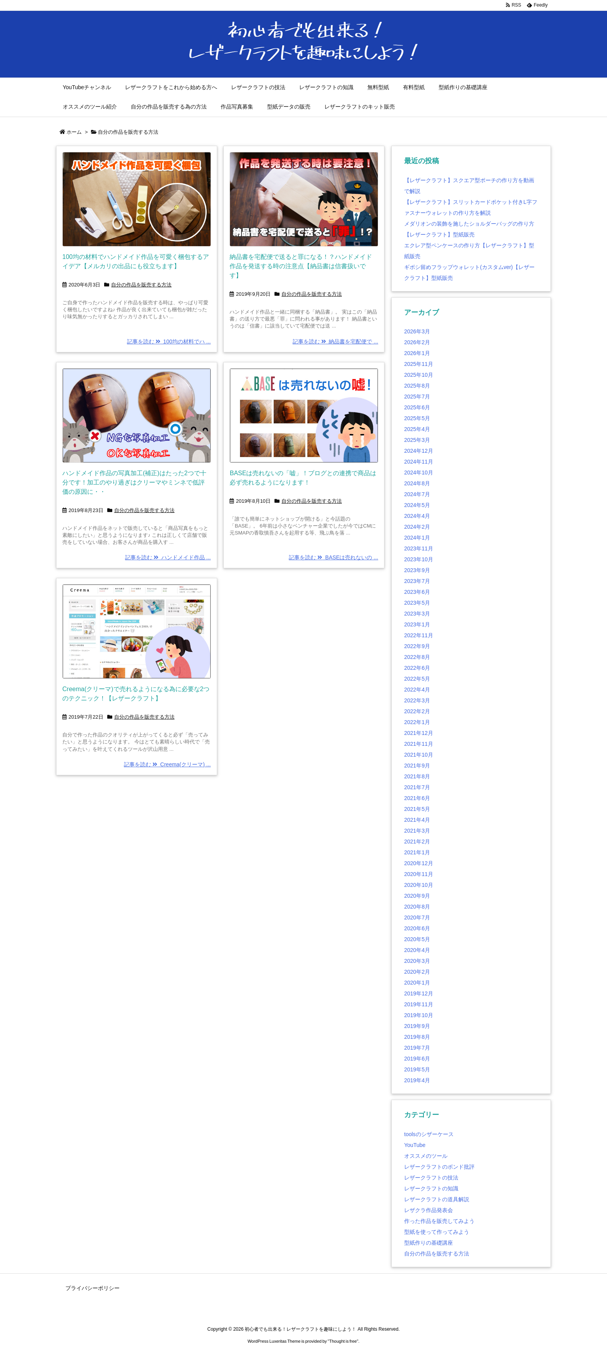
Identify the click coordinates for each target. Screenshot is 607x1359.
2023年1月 (417, 624)
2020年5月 (417, 939)
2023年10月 (418, 559)
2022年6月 (417, 668)
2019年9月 (417, 1026)
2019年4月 (417, 1080)
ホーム (74, 132)
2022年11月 (418, 635)
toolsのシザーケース (429, 1134)
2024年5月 (417, 505)
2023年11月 (418, 548)
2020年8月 (417, 907)
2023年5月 (417, 603)
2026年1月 (417, 353)
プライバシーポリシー (92, 1288)
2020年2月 (417, 972)
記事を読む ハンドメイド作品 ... (168, 557)
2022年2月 (417, 711)
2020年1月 (417, 983)
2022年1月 (417, 722)
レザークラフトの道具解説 (436, 1199)
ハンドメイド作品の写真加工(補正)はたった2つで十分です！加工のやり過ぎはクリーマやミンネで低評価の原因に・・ (134, 482)
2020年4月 (417, 950)
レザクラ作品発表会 (428, 1210)
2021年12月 (418, 733)
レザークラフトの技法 (431, 1177)
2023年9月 (417, 570)
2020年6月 (417, 928)
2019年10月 (418, 1015)
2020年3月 (417, 961)
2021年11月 (418, 744)
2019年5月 (417, 1069)
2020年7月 (417, 917)
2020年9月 (417, 896)
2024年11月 (418, 462)
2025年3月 (417, 440)
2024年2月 (417, 527)
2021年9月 (417, 765)
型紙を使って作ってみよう (436, 1232)
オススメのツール (426, 1156)
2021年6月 (417, 798)
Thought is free (343, 1341)
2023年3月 (417, 614)
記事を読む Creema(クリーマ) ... (167, 764)
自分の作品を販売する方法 (141, 285)
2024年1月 (417, 538)
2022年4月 (417, 689)
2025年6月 (417, 407)
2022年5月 (417, 679)
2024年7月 (417, 494)
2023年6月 (417, 592)
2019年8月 (417, 1037)
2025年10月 (418, 375)
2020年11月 (418, 874)
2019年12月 (418, 993)
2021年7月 (417, 787)
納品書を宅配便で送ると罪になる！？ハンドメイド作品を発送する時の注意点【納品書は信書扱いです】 (301, 266)
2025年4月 (417, 429)
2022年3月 (417, 700)
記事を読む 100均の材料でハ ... (169, 341)
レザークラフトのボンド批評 (439, 1167)
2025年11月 (418, 364)
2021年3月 (417, 831)
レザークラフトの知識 (431, 1188)
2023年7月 (417, 581)
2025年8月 (417, 386)
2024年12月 (418, 451)
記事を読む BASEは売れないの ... (333, 557)
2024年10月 (418, 472)
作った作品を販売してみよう (439, 1221)
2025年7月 (417, 396)
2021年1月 (417, 852)
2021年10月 (418, 755)
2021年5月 (417, 809)
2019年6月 (417, 1058)
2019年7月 (417, 1048)
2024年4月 (417, 516)
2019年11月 (418, 1004)
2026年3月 (417, 331)
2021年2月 (417, 841)
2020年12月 (418, 863)
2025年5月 (417, 418)
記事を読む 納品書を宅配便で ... (335, 341)
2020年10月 (418, 885)
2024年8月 (417, 483)
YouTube (414, 1145)
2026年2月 (417, 342)
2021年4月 (417, 820)
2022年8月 (417, 657)
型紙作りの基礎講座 (428, 1243)
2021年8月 (417, 776)
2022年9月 (417, 646)
